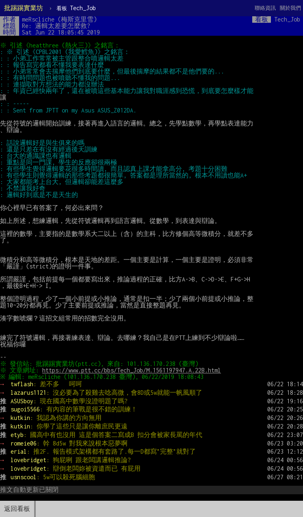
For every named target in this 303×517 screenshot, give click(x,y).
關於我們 (290, 8)
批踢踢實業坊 (23, 7)
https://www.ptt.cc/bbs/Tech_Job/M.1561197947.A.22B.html (132, 370)
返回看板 (17, 508)
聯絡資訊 (265, 8)
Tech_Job (76, 7)
